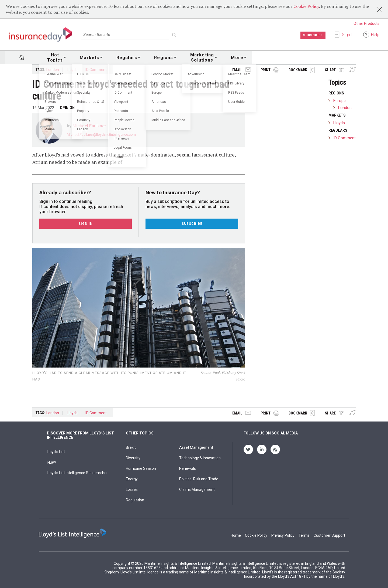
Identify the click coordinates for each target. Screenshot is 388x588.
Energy (132, 479)
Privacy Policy (283, 535)
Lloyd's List (56, 452)
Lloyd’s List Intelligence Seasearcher (77, 473)
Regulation (135, 500)
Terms (304, 535)
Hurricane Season (141, 468)
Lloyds (72, 69)
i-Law (51, 462)
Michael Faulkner (89, 125)
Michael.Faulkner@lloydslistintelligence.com (101, 134)
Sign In (348, 34)
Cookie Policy (306, 6)
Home (236, 535)
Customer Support (329, 535)
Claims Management (197, 489)
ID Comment (96, 69)
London (52, 69)
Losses (132, 489)
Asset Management (196, 447)
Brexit (131, 447)
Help (375, 34)
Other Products (366, 23)
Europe (339, 100)
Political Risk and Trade (198, 479)
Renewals (187, 468)
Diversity (133, 458)
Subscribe (312, 35)
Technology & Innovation (200, 458)
